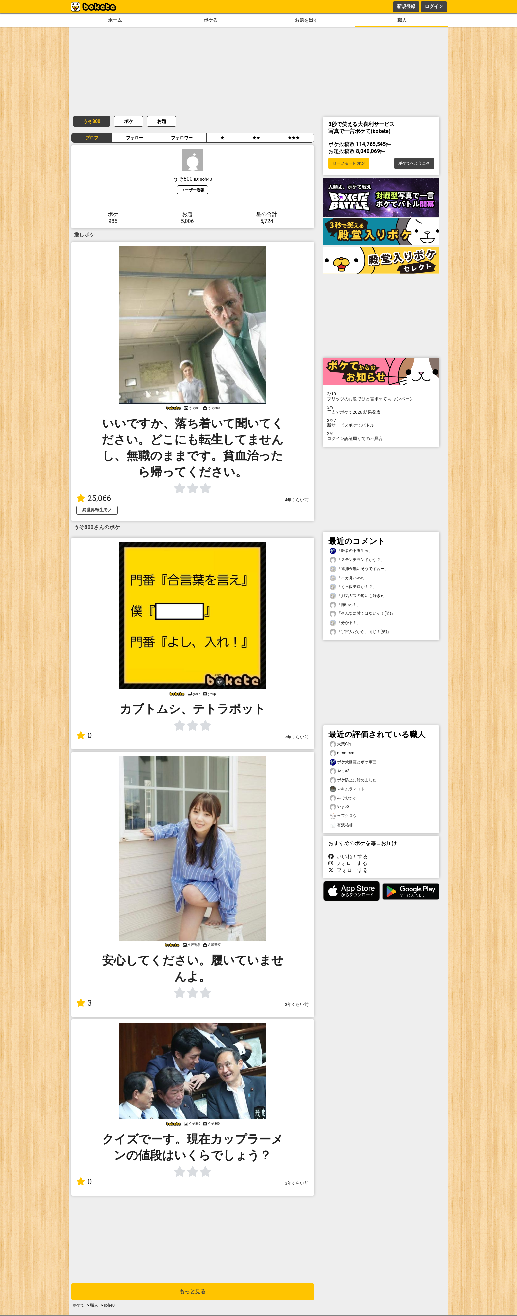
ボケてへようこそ (414, 163)
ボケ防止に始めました (353, 780)
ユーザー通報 (192, 190)
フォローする (347, 863)
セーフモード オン (348, 163)
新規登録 (406, 6)
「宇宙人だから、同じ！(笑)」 (360, 632)
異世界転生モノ (97, 509)
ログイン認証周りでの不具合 (381, 436)
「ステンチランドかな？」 (357, 560)
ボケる (211, 20)
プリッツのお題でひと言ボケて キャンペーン (381, 396)
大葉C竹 (340, 744)
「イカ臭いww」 (348, 578)
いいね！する (348, 856)
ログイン (434, 6)
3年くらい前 (297, 737)
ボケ (128, 121)
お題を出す (306, 20)
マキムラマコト (347, 789)
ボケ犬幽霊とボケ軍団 (353, 762)
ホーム (115, 20)
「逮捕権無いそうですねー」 (359, 569)
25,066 (93, 498)
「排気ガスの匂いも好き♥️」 (358, 596)
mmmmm (342, 753)
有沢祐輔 (341, 825)
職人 (402, 20)
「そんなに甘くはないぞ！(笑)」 (362, 614)
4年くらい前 (297, 499)
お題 (161, 121)
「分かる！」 (345, 623)
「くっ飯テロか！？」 (353, 587)
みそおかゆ (343, 798)
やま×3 (339, 771)
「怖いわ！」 (345, 605)
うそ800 (91, 121)
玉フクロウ (343, 816)
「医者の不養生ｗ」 (351, 551)
